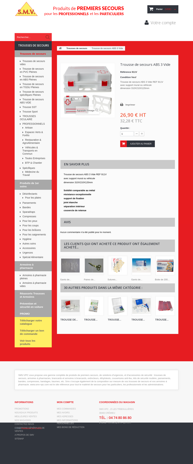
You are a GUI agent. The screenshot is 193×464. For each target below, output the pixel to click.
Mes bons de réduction (70, 427)
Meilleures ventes (26, 416)
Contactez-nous (24, 424)
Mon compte (65, 402)
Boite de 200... (162, 279)
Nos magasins (23, 420)
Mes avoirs (63, 412)
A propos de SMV (24, 435)
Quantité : (125, 128)
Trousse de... (69, 319)
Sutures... (112, 279)
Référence (125, 72)
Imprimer (130, 104)
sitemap (19, 439)
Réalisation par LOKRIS (31, 459)
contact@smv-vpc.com (119, 422)
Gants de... (65, 279)
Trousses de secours (76, 48)
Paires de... (89, 279)
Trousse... (114, 319)
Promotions (22, 409)
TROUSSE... (91, 319)
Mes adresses (65, 416)
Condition (125, 77)
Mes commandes (66, 409)
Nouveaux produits (26, 412)
